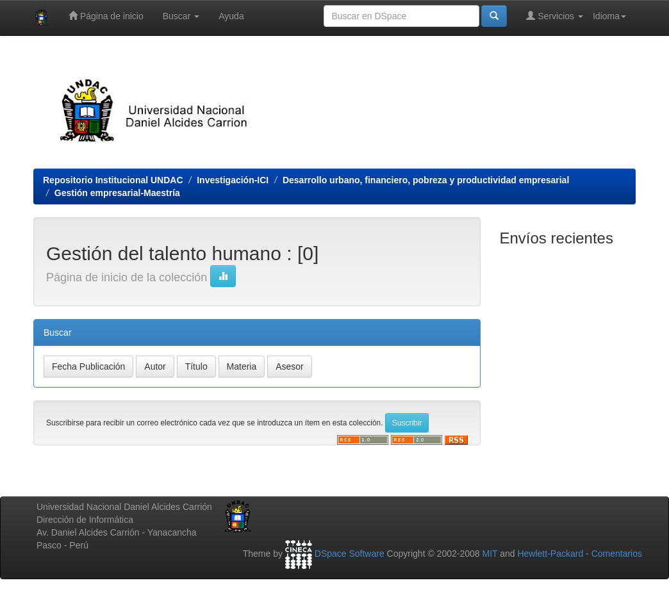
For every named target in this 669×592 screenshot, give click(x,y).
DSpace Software (349, 553)
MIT (489, 553)
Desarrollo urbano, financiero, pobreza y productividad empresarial (426, 180)
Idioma (609, 16)
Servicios (554, 15)
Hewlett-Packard (550, 553)
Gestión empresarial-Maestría (117, 193)
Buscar (181, 16)
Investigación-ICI (232, 180)
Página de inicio (106, 15)
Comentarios (616, 553)
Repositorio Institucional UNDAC (113, 180)
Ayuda (231, 16)
